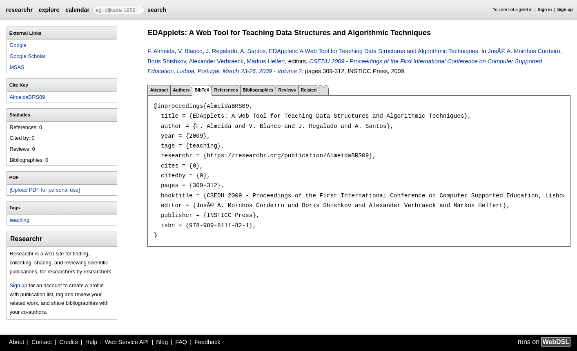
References (226, 89)
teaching (19, 220)
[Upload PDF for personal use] (44, 190)
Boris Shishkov (166, 61)
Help (91, 342)
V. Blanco (190, 51)
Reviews (287, 89)
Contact (41, 342)
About (17, 342)
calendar (77, 10)
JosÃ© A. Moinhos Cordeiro (524, 51)
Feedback (207, 342)
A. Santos (252, 51)
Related (308, 89)
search (156, 10)
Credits (68, 342)
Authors (181, 89)
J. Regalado (221, 51)
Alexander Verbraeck (216, 61)
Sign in (545, 9)
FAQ (181, 342)
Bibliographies (258, 89)
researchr (19, 10)
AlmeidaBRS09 (27, 97)
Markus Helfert (266, 61)
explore (48, 10)
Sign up (565, 9)
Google (17, 45)
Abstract (159, 89)
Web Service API (127, 342)
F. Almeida (160, 51)
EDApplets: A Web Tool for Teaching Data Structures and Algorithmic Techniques (373, 51)
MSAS (16, 67)
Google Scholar (27, 56)
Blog (162, 342)
